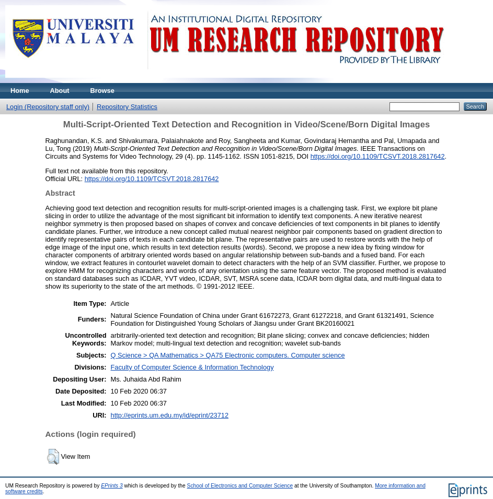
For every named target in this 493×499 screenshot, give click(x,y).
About (60, 90)
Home (19, 90)
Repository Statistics (127, 107)
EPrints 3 (112, 486)
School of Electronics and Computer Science (240, 486)
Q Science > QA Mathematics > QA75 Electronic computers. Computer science (228, 355)
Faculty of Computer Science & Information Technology (192, 367)
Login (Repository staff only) (47, 107)
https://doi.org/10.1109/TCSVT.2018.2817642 (378, 156)
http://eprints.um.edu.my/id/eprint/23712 (170, 415)
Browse (102, 90)
